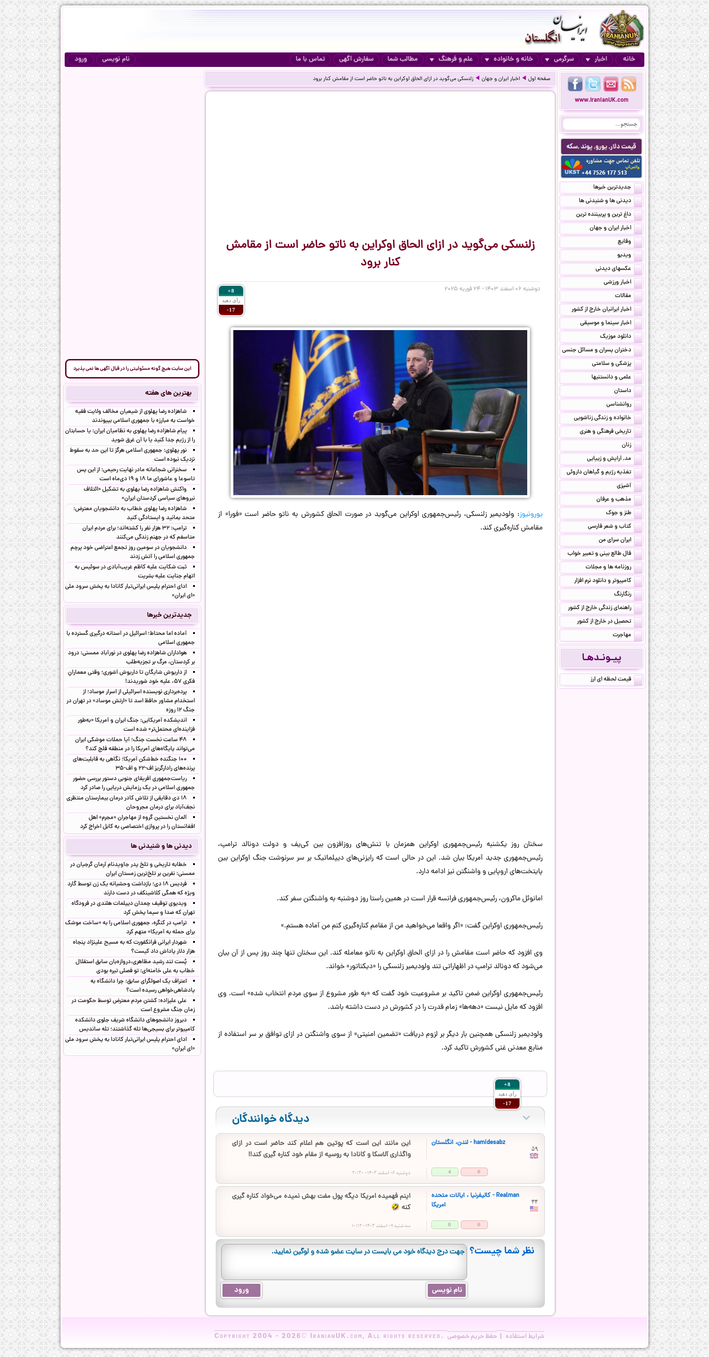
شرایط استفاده (525, 1337)
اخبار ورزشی (623, 283)
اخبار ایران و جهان (501, 79)
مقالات (628, 297)
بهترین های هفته (168, 393)
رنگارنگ (628, 595)
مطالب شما (403, 59)
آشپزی (629, 487)
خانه (629, 59)
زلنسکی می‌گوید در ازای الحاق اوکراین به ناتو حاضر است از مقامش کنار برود (393, 79)
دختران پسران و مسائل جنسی (602, 351)
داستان (628, 392)
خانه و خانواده (509, 59)
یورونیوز (531, 514)
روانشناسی (624, 405)
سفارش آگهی (356, 59)
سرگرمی (559, 59)
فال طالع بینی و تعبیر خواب (604, 554)
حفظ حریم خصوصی (472, 1337)
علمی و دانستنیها (616, 378)
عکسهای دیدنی (619, 269)
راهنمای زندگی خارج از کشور (605, 609)
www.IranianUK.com (602, 100)
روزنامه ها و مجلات (614, 568)
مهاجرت (627, 636)
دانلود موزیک (621, 337)
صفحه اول (539, 79)
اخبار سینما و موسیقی (611, 324)
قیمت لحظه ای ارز (616, 680)
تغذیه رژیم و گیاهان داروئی (604, 473)
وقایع (630, 242)
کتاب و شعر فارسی (615, 527)
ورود (81, 59)
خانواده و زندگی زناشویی (608, 419)
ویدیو (629, 256)
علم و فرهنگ (451, 59)
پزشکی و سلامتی (617, 364)
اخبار (596, 59)
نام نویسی (116, 59)
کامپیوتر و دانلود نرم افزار (608, 581)
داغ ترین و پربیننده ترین (609, 215)
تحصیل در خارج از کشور (609, 622)
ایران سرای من (620, 541)
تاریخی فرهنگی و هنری (611, 432)
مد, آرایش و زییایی (614, 459)
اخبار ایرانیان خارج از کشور (607, 310)
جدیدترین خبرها (617, 188)
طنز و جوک (624, 514)
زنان (632, 446)
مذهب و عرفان (619, 500)
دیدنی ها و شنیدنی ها (610, 202)
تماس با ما (310, 59)
